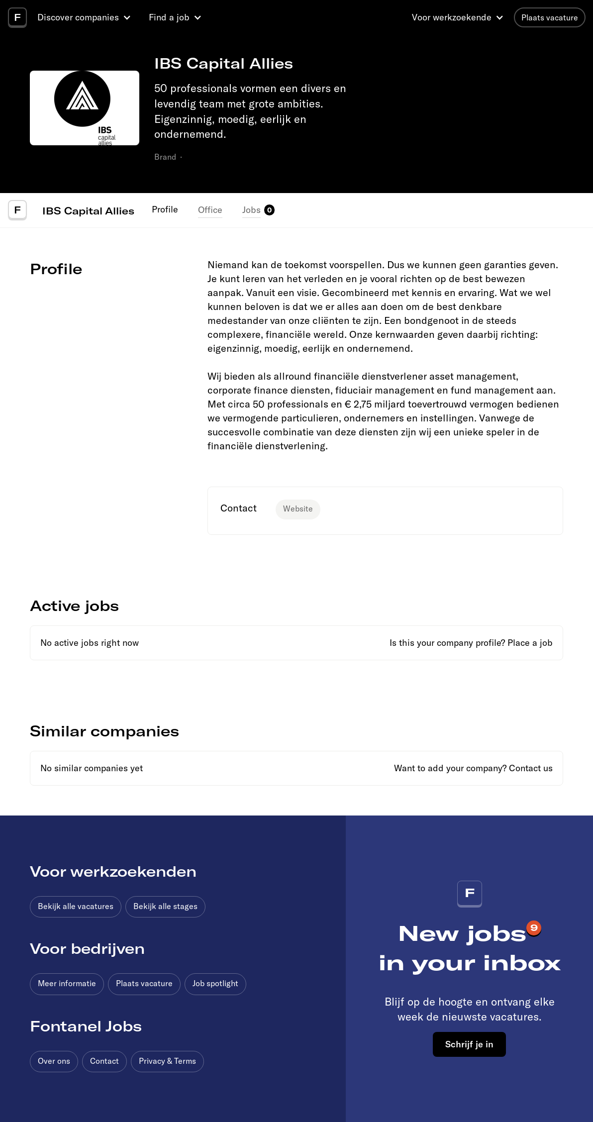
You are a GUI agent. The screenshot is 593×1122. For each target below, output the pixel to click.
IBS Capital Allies (88, 210)
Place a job (530, 642)
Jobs (251, 209)
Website (298, 508)
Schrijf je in (469, 1043)
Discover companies (78, 17)
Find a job (169, 17)
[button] (85, 17)
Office (210, 209)
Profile (165, 209)
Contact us (531, 768)
